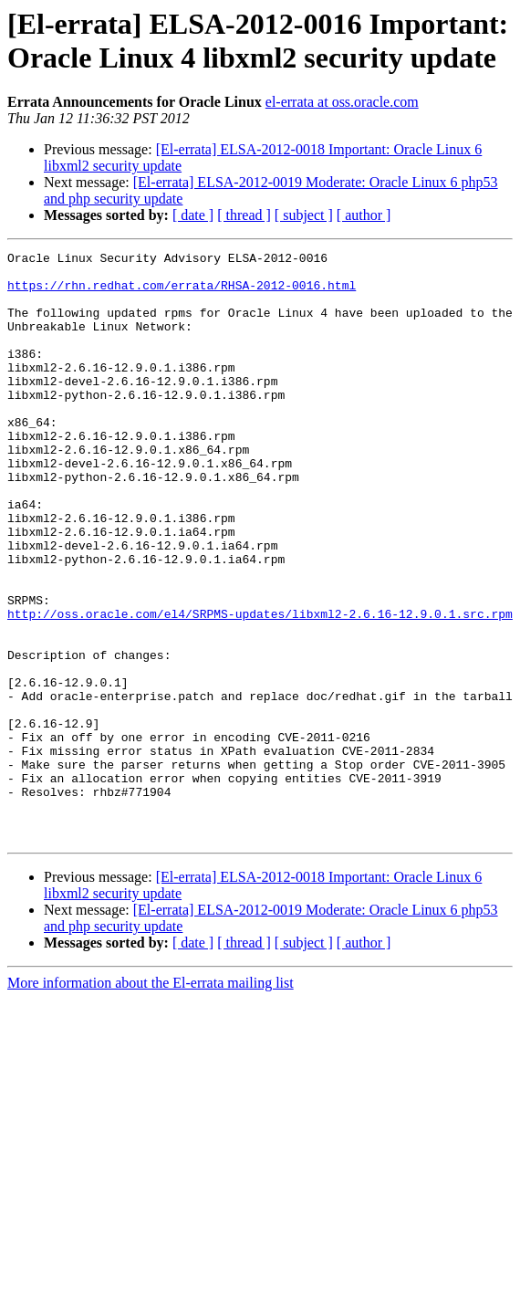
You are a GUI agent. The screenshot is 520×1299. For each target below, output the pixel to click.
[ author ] (364, 215)
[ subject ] (304, 215)
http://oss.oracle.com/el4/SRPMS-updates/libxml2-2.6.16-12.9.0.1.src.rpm (260, 687)
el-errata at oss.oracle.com (342, 102)
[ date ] (192, 215)
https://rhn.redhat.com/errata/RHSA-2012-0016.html (181, 293)
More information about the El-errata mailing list (150, 1100)
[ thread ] (244, 215)
